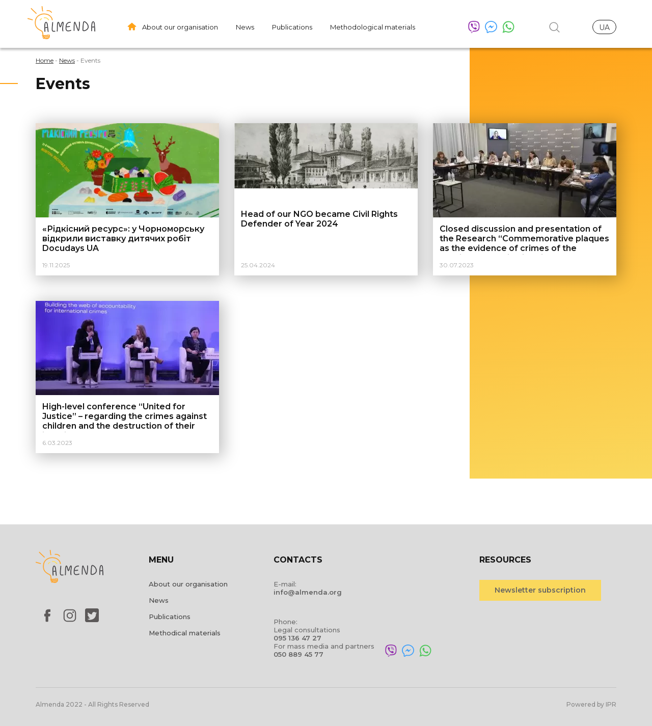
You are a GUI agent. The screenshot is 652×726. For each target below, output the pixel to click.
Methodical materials (185, 633)
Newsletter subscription (540, 590)
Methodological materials (372, 27)
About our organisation (180, 27)
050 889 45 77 (298, 654)
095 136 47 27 (297, 638)
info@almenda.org (308, 592)
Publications (292, 27)
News (245, 27)
